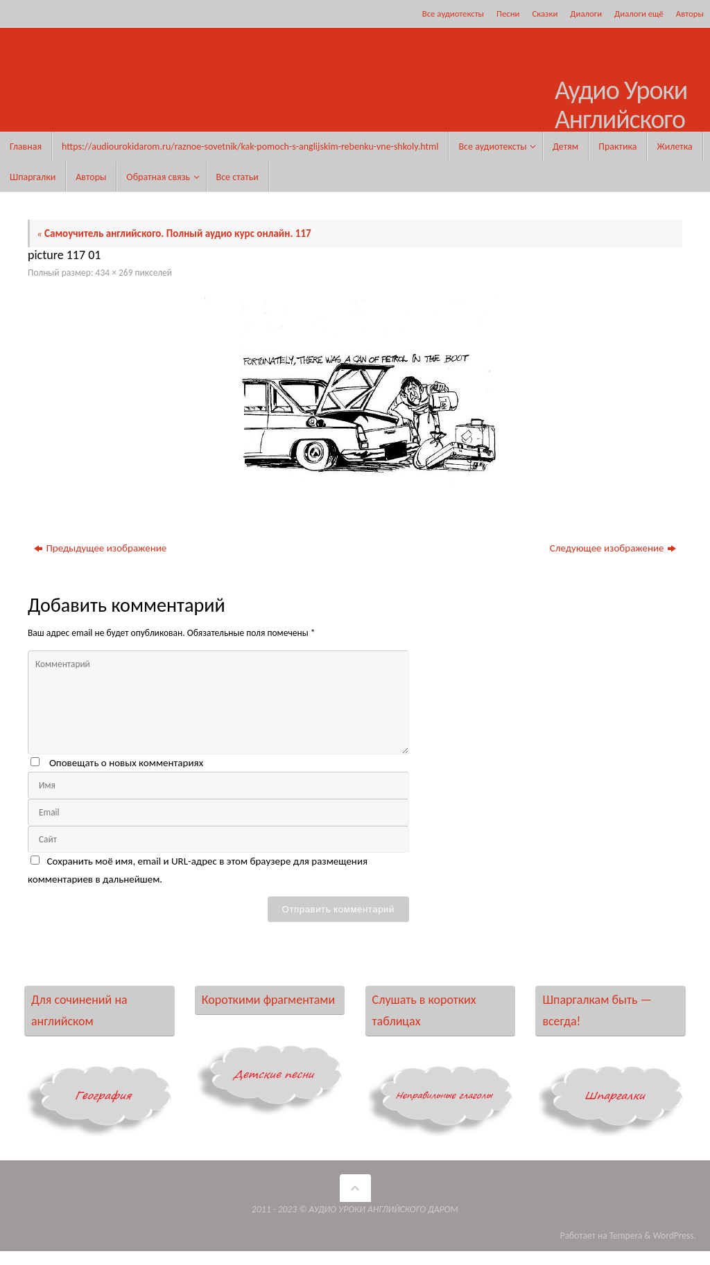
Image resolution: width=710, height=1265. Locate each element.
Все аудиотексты (453, 13)
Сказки (544, 13)
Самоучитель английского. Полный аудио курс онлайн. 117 (174, 233)
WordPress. (674, 1235)
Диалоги (586, 13)
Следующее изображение (613, 548)
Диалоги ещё (639, 13)
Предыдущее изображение (100, 548)
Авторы (690, 13)
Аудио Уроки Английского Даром (621, 119)
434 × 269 (114, 272)
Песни (507, 13)
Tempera (626, 1235)
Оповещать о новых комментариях (126, 763)
